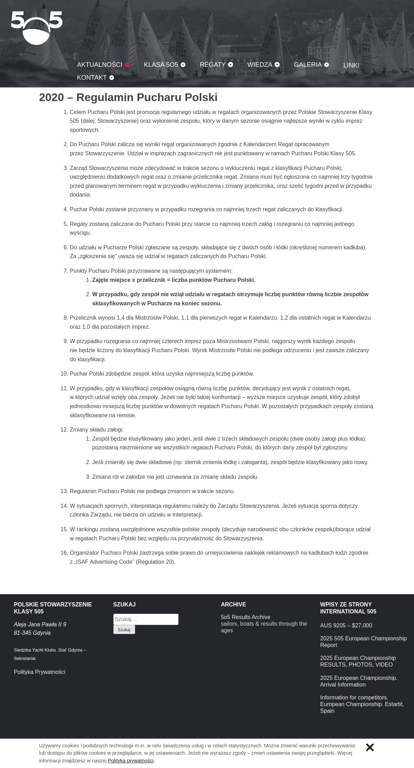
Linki (351, 65)
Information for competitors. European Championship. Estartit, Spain (362, 704)
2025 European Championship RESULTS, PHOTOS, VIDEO (358, 661)
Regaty (213, 64)
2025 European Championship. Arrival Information (359, 681)
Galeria (308, 64)
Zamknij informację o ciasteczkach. (370, 747)
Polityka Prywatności (39, 672)
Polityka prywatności (130, 760)
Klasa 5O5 (36, 28)
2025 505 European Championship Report (363, 641)
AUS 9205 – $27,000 (346, 625)
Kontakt (92, 77)
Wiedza (260, 64)
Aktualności (99, 64)
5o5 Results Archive (245, 617)
